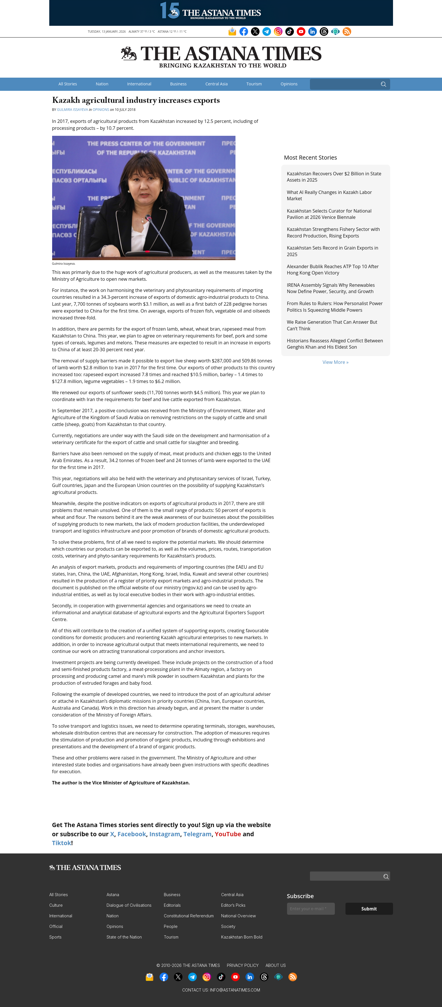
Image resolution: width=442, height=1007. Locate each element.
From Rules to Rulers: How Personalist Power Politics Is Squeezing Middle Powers (335, 306)
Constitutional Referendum (189, 915)
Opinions (289, 84)
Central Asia (216, 84)
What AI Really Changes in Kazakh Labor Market (329, 195)
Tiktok (61, 843)
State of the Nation (124, 937)
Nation (102, 84)
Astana (113, 894)
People (171, 926)
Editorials (172, 905)
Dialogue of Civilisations (129, 905)
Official (55, 926)
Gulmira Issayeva (72, 109)
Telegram (198, 834)
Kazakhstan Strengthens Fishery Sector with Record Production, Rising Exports (333, 232)
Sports (55, 937)
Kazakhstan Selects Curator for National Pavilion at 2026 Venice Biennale (329, 214)
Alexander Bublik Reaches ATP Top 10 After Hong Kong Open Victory (333, 269)
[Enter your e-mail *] (311, 909)
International (139, 84)
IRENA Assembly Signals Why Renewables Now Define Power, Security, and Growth (331, 288)
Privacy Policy (243, 965)
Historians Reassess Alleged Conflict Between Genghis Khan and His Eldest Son (335, 343)
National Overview (238, 915)
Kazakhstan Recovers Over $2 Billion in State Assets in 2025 (334, 176)
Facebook (131, 834)
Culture (56, 905)
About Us (276, 965)
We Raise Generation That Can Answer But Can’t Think (332, 325)
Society (228, 926)
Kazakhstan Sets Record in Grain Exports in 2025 (332, 251)
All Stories (67, 84)
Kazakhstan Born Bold (241, 937)
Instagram (164, 834)
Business (178, 84)
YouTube (228, 834)
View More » (336, 362)
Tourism (254, 84)
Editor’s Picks (233, 905)
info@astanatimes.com (235, 990)
